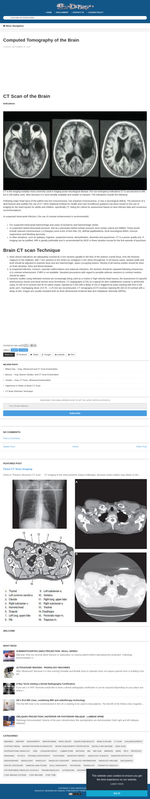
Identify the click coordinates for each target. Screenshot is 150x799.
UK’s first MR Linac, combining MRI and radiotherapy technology (50, 700)
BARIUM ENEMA (49, 741)
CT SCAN (23, 350)
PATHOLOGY (136, 751)
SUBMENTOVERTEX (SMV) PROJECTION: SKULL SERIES (47, 651)
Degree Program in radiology (37, 746)
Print (73, 355)
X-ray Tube (50, 775)
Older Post (141, 446)
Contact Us (78, 12)
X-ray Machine (36, 775)
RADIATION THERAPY (76, 756)
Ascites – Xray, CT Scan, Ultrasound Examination (28, 380)
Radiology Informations (84, 761)
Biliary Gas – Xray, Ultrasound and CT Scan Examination (31, 369)
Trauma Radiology (50, 770)
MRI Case (97, 751)
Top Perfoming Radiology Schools (21, 770)
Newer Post (9, 446)
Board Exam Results (84, 741)
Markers (108, 751)
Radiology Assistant (59, 761)
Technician (75, 765)
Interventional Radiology (17, 751)
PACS (126, 751)
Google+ (48, 355)
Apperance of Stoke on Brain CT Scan (22, 385)
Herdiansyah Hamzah (55, 791)
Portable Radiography (39, 756)
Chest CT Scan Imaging (17, 469)
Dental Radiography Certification (72, 746)
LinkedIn (61, 355)
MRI (88, 751)
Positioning (58, 756)
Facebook (22, 355)
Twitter (35, 355)
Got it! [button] (117, 793)
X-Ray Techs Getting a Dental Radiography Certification (45, 684)
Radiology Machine (108, 761)
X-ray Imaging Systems (15, 775)
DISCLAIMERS (62, 12)
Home (49, 12)
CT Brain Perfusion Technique (19, 391)
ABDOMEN (8, 741)
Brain (14, 350)
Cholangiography (133, 741)
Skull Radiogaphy (58, 765)
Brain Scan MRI (104, 741)
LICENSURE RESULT (48, 751)
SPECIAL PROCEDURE (13, 765)
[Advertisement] (27, 73)
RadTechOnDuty (83, 788)
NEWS (118, 751)
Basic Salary (65, 741)
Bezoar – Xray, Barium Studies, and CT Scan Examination (32, 374)
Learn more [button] (116, 783)
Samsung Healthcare (36, 765)
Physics (21, 756)
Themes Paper (86, 791)
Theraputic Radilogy (108, 765)
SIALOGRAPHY (126, 761)
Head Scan (120, 746)
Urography (82, 770)
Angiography (33, 741)
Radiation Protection (121, 756)
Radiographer (11, 761)
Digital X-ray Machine (102, 746)
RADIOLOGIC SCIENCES (98, 756)
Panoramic (9, 756)
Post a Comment (11, 438)
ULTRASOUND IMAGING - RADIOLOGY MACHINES (43, 667)
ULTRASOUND (68, 770)
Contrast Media (12, 746)
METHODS (80, 751)
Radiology (41, 761)
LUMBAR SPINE (66, 751)
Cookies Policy (95, 12)
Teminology (89, 765)
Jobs (35, 751)
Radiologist (27, 761)
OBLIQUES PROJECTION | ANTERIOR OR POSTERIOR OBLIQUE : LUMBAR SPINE (60, 716)
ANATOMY (20, 741)
